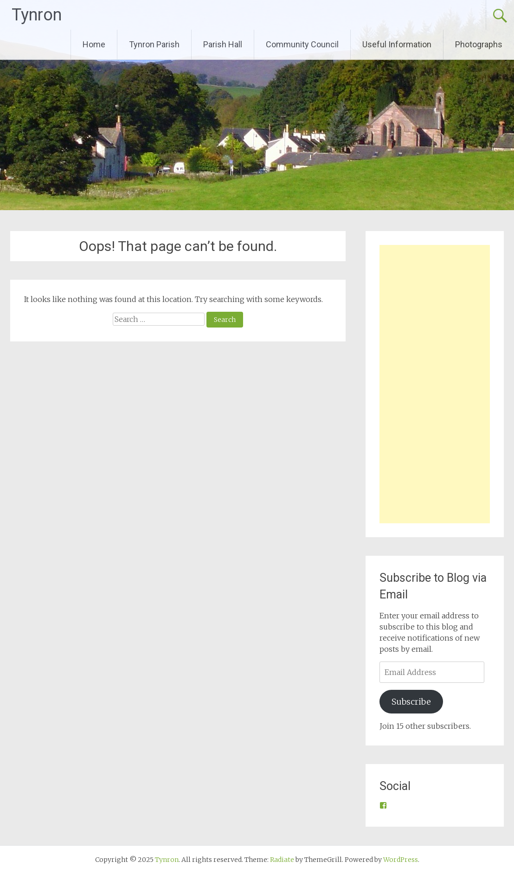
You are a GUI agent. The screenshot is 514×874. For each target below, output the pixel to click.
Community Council (302, 44)
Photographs (478, 44)
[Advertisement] (434, 384)
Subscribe (411, 701)
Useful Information (396, 44)
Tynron (37, 15)
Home (94, 44)
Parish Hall (222, 44)
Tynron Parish (154, 44)
